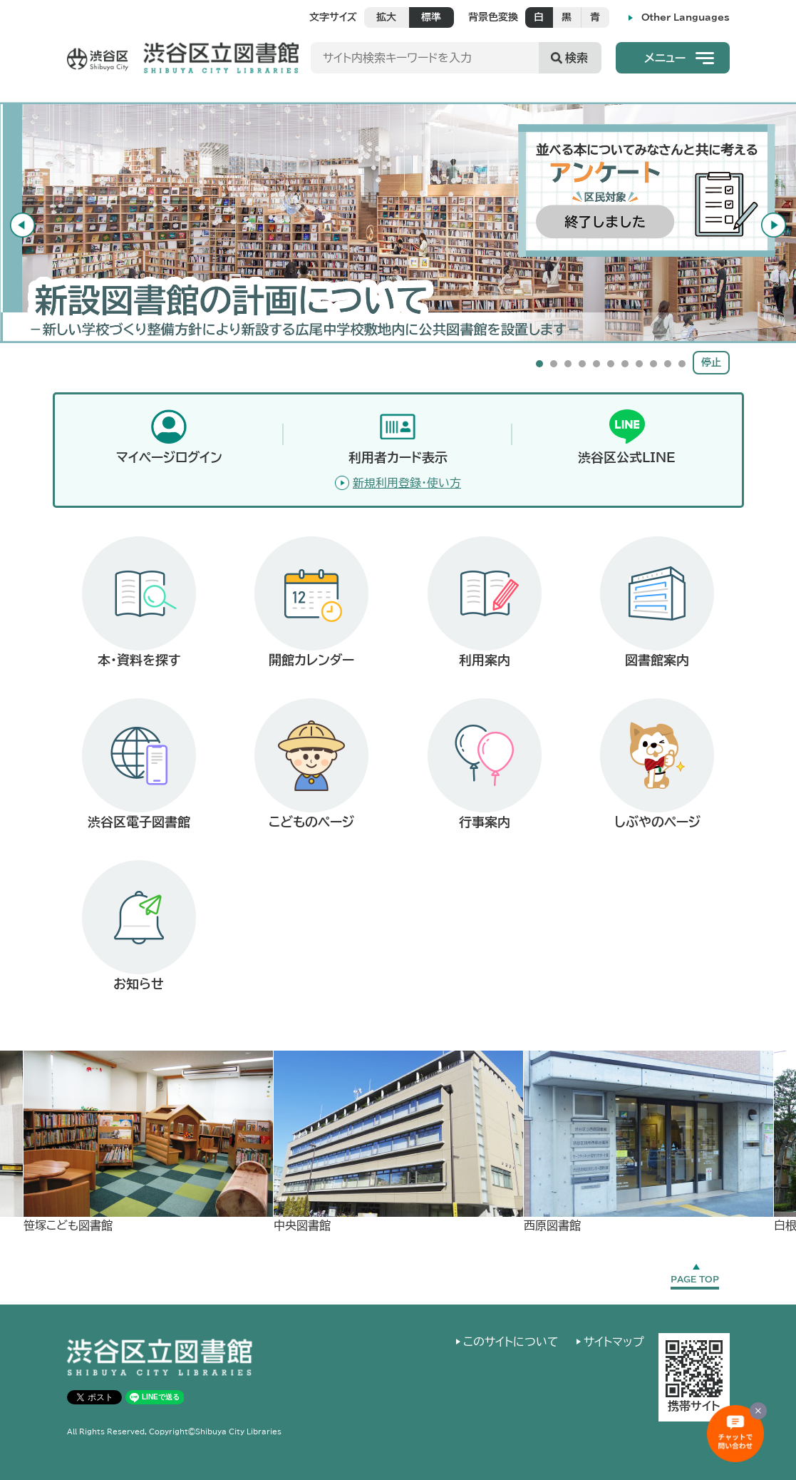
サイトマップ (614, 1341)
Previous (17, 222)
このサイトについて (511, 1341)
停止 (711, 362)
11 (682, 363)
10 (667, 363)
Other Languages (685, 17)
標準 (431, 17)
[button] (673, 57)
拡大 (386, 17)
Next (779, 222)
